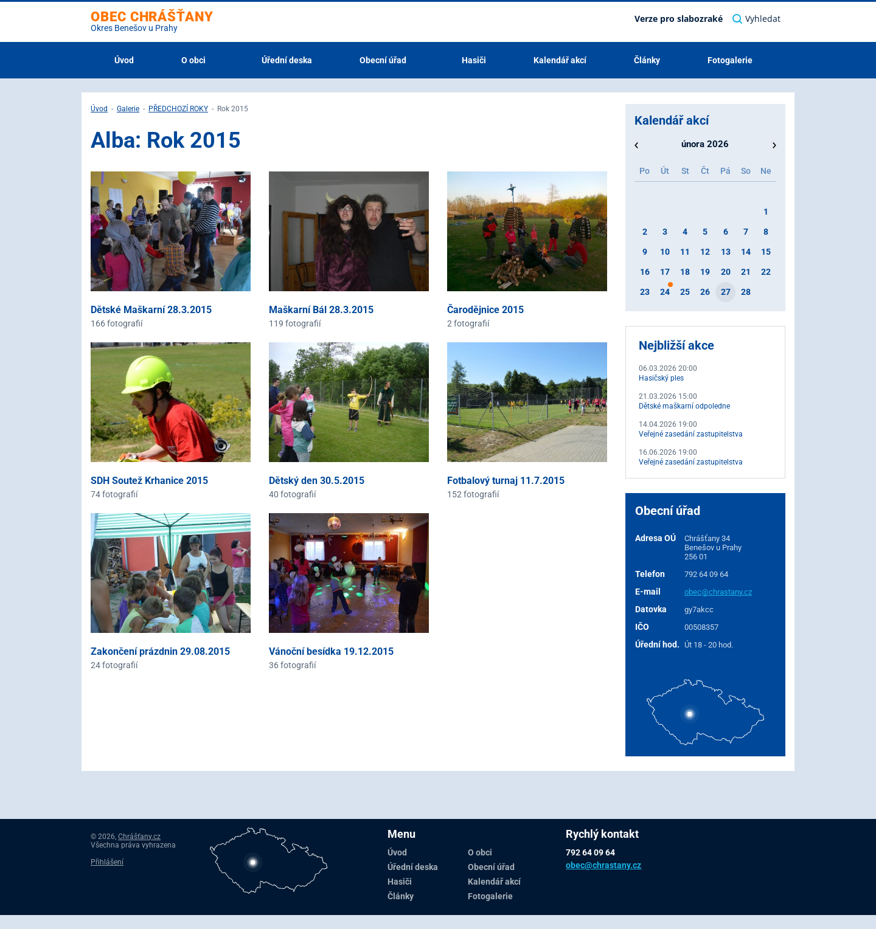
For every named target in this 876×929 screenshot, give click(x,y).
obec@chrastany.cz (718, 591)
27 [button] (726, 292)
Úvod (124, 60)
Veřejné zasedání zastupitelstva (691, 434)
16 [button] (645, 272)
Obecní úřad (384, 60)
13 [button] (726, 252)
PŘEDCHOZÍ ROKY (178, 109)
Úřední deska (287, 60)
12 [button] (705, 252)
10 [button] (665, 252)
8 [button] (765, 232)
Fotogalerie (730, 60)
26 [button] (705, 292)
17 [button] (665, 272)
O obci (194, 60)
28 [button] (746, 292)
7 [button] (745, 232)
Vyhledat (756, 19)
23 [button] (645, 292)
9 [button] (644, 252)
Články (647, 60)
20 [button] (726, 272)
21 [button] (746, 272)
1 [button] (765, 211)
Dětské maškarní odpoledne (684, 406)
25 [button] (685, 292)
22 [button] (766, 272)
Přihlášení (107, 862)
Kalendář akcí (560, 60)
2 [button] (644, 232)
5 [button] (705, 232)
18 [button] (685, 272)
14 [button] (746, 252)
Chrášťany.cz (139, 836)
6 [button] (725, 232)
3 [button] (664, 232)
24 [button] (665, 292)
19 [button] (705, 272)
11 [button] (685, 252)
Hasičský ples (661, 378)
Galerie (128, 109)
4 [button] (685, 232)
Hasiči (474, 60)
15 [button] (766, 252)
